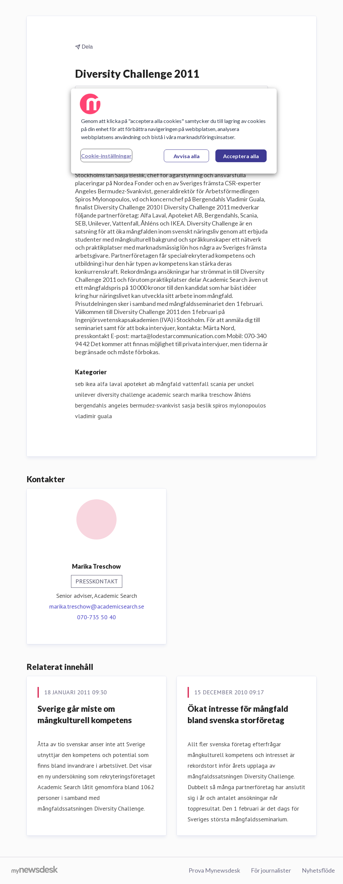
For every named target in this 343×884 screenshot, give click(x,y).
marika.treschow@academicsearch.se (96, 606)
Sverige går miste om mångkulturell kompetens (85, 714)
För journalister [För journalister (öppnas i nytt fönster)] (271, 870)
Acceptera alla (241, 156)
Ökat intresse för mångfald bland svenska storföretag (238, 714)
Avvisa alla (187, 156)
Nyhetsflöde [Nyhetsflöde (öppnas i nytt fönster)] (318, 870)
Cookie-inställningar (106, 155)
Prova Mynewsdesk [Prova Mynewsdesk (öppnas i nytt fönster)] (214, 870)
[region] (174, 131)
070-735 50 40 (96, 617)
